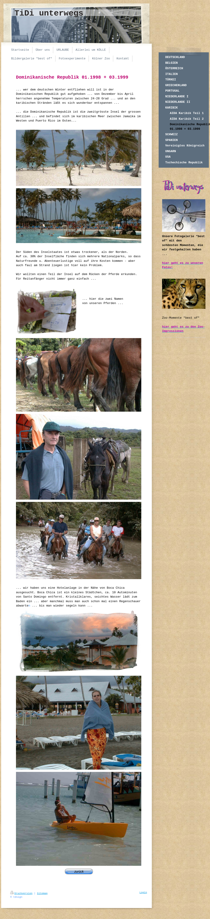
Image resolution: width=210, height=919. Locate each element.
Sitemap (42, 893)
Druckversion (21, 893)
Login (143, 892)
